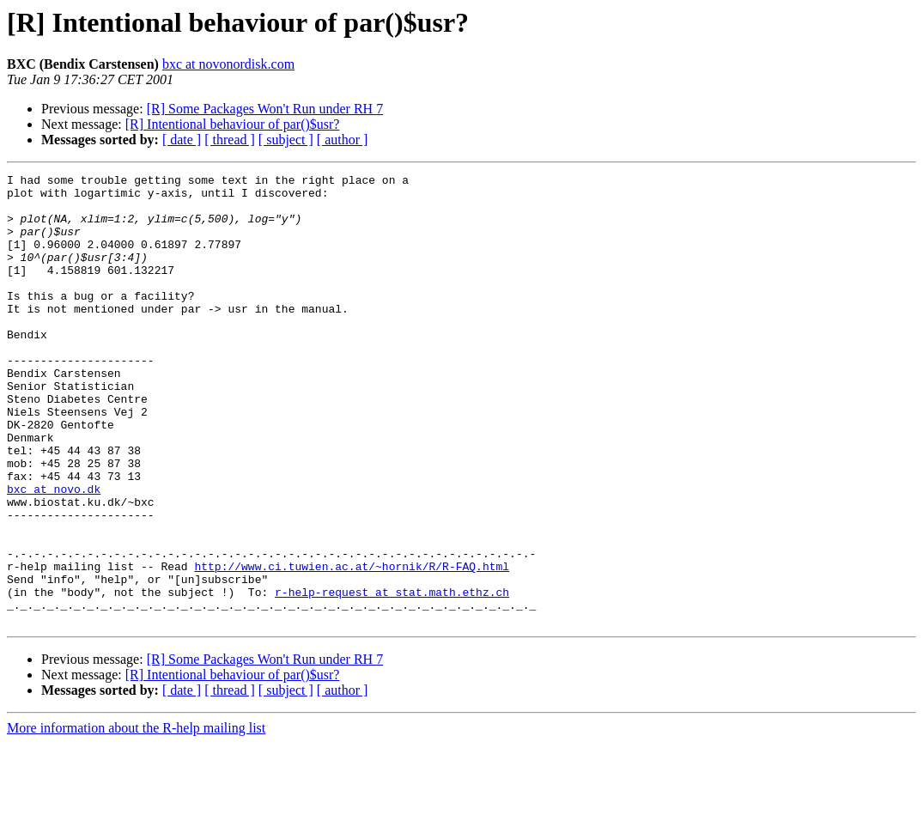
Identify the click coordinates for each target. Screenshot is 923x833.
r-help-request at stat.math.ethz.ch (392, 676)
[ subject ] (285, 139)
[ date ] (181, 139)
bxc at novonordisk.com (228, 64)
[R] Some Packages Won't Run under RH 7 (265, 108)
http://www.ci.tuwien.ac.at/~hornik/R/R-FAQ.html (351, 646)
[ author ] (342, 139)
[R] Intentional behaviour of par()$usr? (232, 124)
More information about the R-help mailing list (136, 818)
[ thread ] (229, 139)
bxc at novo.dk (53, 553)
